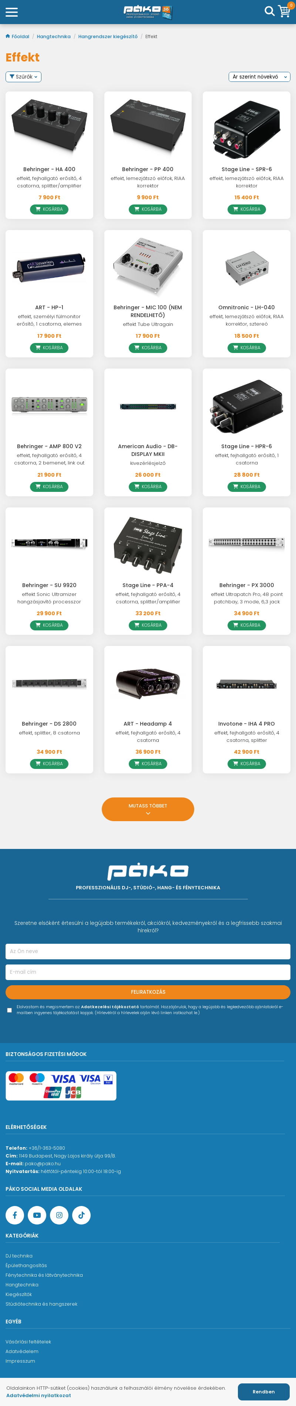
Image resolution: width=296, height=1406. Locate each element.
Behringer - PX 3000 (246, 585)
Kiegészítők (19, 1294)
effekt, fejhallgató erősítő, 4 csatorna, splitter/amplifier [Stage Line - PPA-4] (148, 598)
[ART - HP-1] (49, 268)
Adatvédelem (22, 1351)
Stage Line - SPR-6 (247, 169)
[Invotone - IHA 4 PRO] (246, 684)
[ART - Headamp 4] (148, 684)
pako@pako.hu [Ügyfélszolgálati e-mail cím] (43, 1163)
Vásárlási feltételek (28, 1342)
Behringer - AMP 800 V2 (49, 446)
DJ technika (19, 1256)
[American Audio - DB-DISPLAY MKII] (148, 407)
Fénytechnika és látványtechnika (44, 1275)
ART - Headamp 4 (148, 723)
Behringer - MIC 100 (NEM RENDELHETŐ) (148, 311)
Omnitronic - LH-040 (246, 307)
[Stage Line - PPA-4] (148, 546)
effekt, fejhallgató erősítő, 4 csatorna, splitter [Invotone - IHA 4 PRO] (246, 736)
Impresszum (20, 1361)
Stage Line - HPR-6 (246, 446)
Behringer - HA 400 (49, 169)
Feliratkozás (148, 992)
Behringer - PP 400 (148, 169)
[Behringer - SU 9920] (49, 546)
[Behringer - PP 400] (148, 130)
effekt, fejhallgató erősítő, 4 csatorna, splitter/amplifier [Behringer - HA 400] (49, 182)
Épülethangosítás (26, 1265)
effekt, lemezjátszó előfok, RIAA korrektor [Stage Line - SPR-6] (246, 182)
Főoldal (18, 36)
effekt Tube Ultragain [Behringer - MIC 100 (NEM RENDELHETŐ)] (148, 324)
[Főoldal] (148, 12)
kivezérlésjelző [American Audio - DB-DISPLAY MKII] (148, 463)
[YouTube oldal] (37, 1215)
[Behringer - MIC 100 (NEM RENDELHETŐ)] (148, 268)
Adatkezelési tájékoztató (110, 1007)
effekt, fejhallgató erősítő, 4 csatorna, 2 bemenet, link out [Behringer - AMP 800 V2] (49, 459)
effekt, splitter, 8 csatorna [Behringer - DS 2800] (49, 732)
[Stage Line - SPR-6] (246, 130)
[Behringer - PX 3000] (246, 546)
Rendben (264, 1392)
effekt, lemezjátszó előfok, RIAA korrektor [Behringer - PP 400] (148, 182)
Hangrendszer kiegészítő (108, 36)
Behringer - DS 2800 (49, 723)
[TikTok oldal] (81, 1215)
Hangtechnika (54, 36)
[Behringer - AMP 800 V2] (49, 407)
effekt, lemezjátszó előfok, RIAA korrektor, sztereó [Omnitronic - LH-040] (246, 320)
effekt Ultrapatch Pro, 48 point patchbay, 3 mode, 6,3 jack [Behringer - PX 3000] (247, 598)
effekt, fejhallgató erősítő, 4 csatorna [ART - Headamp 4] (148, 736)
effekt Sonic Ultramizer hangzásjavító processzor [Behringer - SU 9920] (49, 598)
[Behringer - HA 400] (49, 130)
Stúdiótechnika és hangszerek (41, 1304)
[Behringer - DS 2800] (49, 684)
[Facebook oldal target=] (15, 1215)
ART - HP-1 (49, 307)
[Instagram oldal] (59, 1215)
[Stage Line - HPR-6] (246, 407)
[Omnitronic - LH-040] (246, 268)
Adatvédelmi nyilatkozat (38, 1395)
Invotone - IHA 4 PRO (246, 723)
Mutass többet (148, 810)
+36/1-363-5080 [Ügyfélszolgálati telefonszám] (46, 1148)
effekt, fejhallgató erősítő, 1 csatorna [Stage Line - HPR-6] (247, 459)
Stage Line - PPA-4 (148, 585)
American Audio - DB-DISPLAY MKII (148, 450)
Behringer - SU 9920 (49, 585)
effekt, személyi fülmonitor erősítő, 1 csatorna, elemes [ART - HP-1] (49, 320)
